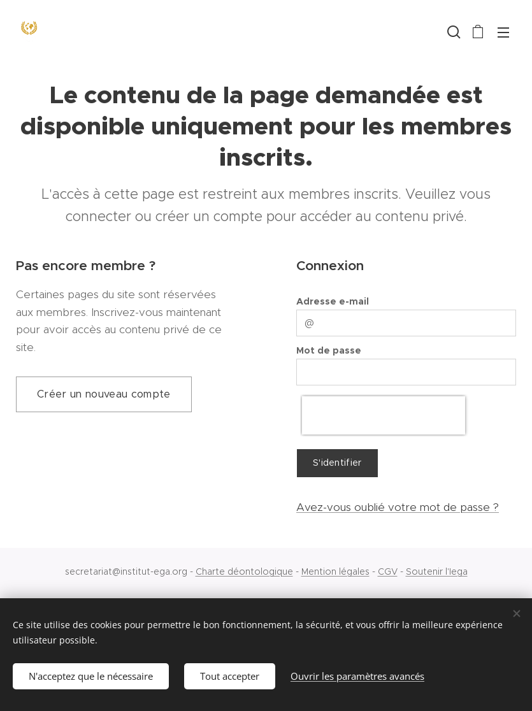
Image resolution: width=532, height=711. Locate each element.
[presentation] (383, 415)
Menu (503, 32)
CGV (388, 571)
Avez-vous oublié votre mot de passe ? (397, 507)
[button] (452, 32)
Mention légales (335, 571)
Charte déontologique (244, 571)
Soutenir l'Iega (437, 571)
